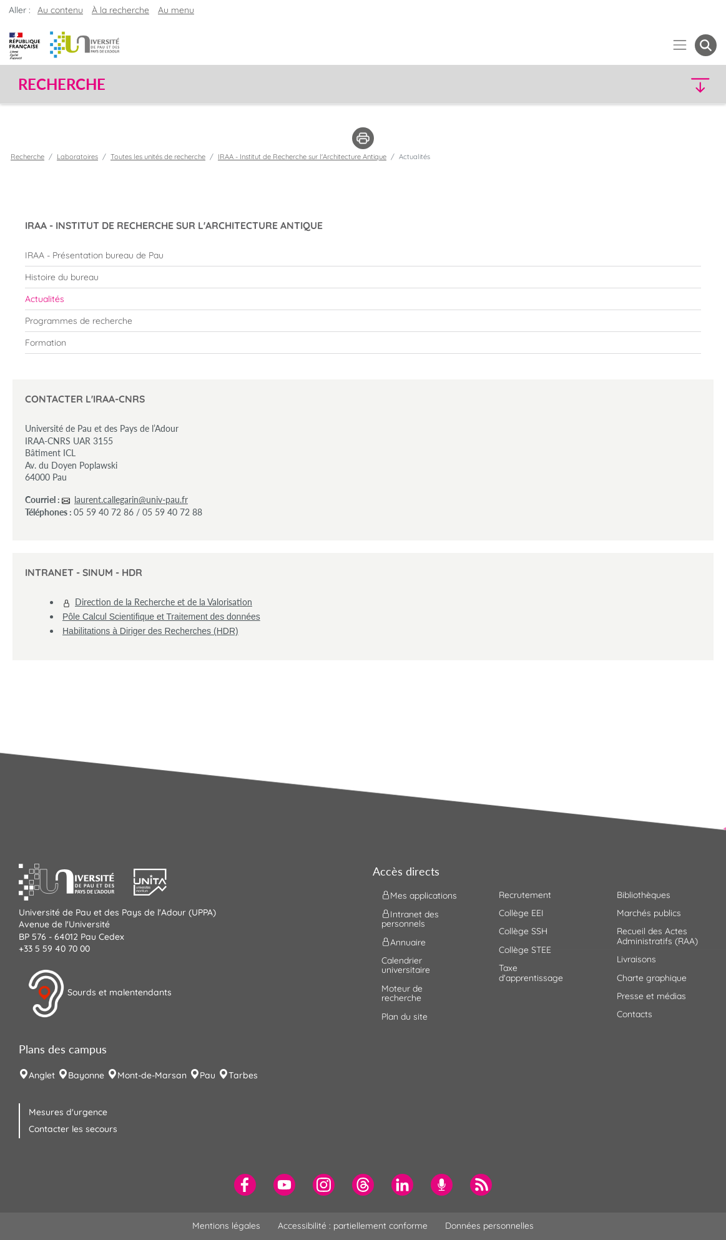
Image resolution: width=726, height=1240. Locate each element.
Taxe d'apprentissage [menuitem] (531, 972)
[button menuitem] (706, 45)
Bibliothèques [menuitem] (643, 895)
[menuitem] (363, 255)
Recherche (27, 156)
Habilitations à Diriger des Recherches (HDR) (150, 631)
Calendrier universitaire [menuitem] (405, 965)
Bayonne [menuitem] (86, 1075)
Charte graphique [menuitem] (652, 978)
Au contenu (60, 10)
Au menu (176, 10)
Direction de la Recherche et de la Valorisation (163, 602)
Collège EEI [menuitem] (521, 913)
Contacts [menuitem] (634, 1014)
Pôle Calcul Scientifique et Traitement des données (161, 617)
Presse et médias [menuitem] (651, 996)
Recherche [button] (61, 84)
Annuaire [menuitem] (403, 942)
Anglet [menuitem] (42, 1075)
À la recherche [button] (120, 10)
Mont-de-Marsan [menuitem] (152, 1075)
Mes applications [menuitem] (419, 895)
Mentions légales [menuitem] (226, 1225)
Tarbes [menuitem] (243, 1075)
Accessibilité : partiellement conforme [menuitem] (353, 1225)
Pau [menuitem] (207, 1075)
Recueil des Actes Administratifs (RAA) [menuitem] (657, 935)
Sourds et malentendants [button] (99, 993)
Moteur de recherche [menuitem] (402, 993)
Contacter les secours (73, 1129)
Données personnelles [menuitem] (489, 1225)
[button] (631, 84)
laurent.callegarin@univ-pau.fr (131, 499)
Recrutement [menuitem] (525, 895)
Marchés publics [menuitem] (649, 913)
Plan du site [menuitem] (404, 1016)
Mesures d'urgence (68, 1112)
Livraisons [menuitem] (636, 959)
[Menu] (680, 45)
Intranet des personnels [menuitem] (410, 918)
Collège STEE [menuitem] (525, 949)
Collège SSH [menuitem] (523, 931)
